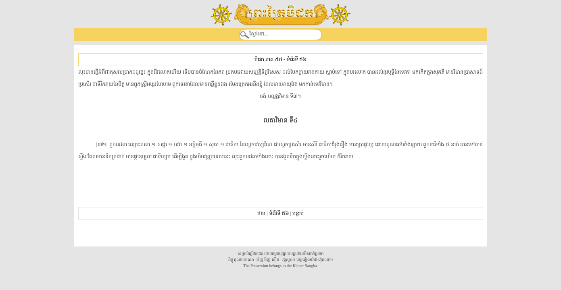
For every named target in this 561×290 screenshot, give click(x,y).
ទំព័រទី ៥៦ (297, 59)
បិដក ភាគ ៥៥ (268, 59)
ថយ (261, 213)
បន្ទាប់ (298, 213)
